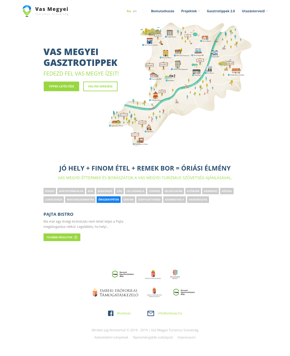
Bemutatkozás (162, 11)
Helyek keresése (100, 86)
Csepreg (154, 191)
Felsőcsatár (173, 191)
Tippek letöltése (61, 86)
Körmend (210, 191)
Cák (119, 191)
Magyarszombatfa (80, 199)
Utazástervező (253, 11)
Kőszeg (227, 191)
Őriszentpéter (108, 199)
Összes (50, 191)
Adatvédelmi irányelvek (110, 337)
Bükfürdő (105, 191)
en (135, 11)
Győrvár (193, 191)
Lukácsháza (53, 199)
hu (129, 11)
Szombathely (174, 199)
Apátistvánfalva (71, 191)
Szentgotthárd (149, 199)
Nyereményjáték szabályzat (153, 337)
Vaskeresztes (198, 199)
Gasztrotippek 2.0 (221, 11)
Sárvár (128, 199)
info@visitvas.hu (170, 313)
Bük (90, 191)
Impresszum (187, 337)
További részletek (62, 237)
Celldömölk (135, 191)
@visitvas (123, 313)
